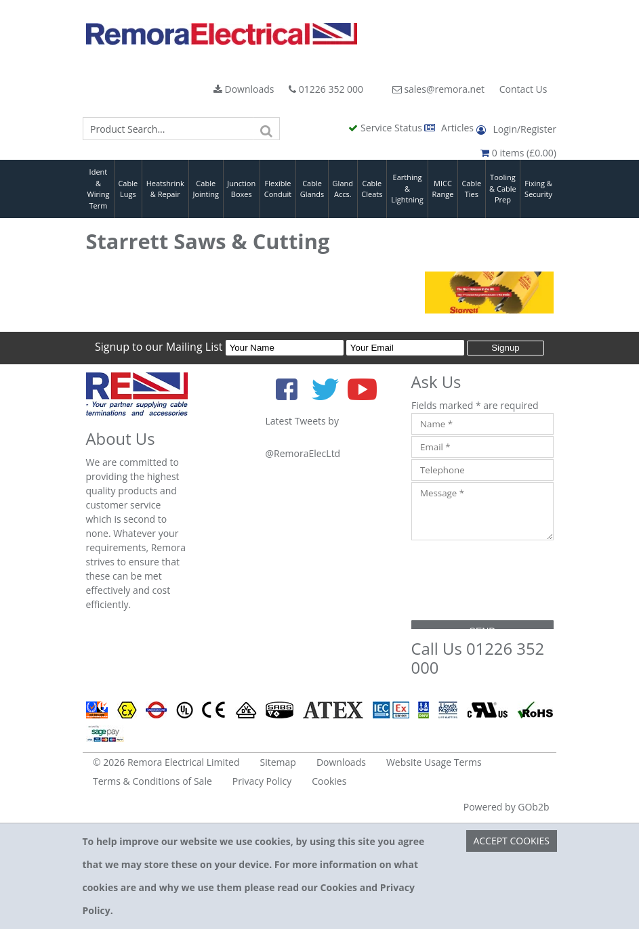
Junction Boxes (241, 189)
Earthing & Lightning (407, 188)
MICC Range (443, 189)
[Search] (266, 128)
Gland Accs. (343, 189)
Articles (450, 127)
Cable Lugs (128, 189)
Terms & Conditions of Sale (152, 781)
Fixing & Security (538, 189)
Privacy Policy (261, 781)
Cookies (329, 781)
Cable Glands (312, 189)
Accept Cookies (511, 840)
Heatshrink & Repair (165, 189)
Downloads (243, 89)
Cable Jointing (205, 189)
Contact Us (523, 89)
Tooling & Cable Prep (502, 188)
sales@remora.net (438, 89)
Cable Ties (471, 189)
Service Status (386, 127)
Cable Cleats (371, 189)
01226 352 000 (326, 89)
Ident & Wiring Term (98, 189)
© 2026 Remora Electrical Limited (166, 762)
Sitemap (278, 762)
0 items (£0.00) (518, 152)
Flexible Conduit (277, 189)
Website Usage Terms (434, 762)
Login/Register (516, 129)
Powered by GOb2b (506, 806)
